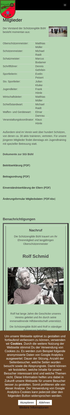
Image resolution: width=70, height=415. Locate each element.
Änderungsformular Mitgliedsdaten (23, 198)
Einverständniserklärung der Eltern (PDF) (27, 187)
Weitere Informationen (34, 407)
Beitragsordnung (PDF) (16, 176)
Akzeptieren (27, 402)
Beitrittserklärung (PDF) (16, 165)
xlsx (52, 198)
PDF (46, 198)
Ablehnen (44, 402)
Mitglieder (12, 20)
